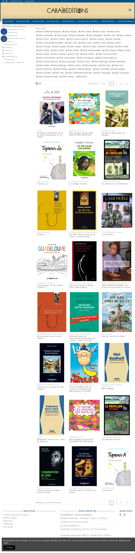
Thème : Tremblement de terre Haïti (78, 73)
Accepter (9, 547)
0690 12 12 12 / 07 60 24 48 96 (75, 522)
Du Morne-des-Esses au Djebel (113, 134)
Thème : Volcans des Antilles (47, 77)
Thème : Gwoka (124, 50)
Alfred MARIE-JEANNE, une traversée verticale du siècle (116, 286)
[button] (38, 21)
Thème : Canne (43, 39)
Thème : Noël (104, 65)
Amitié (8, 47)
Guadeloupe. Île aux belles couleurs (50, 286)
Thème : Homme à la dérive (106, 54)
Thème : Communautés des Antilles (50, 43)
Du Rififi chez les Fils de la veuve (82, 491)
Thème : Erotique (89, 46)
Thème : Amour (99, 31)
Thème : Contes (85, 43)
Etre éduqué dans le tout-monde (49, 337)
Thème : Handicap (58, 54)
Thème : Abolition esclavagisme (49, 31)
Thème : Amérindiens (45, 35)
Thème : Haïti (73, 54)
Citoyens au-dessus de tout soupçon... (50, 388)
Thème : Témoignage (102, 73)
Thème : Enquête (59, 46)
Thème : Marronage (99, 62)
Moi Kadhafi (108, 389)
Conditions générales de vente (16, 515)
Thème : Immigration (85, 58)
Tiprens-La (42, 184)
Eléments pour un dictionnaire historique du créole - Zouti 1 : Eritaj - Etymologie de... (82, 339)
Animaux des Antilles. (14, 62)
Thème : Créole (100, 43)
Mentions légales (10, 518)
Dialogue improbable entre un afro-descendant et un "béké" (50, 135)
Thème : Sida (58, 73)
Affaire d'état (11, 44)
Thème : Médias (43, 65)
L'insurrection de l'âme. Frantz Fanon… (48, 491)
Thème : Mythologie (117, 62)
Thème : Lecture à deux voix (106, 58)
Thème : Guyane (109, 50)
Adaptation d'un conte (14, 29)
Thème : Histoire (87, 54)
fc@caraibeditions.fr (71, 526)
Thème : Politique (61, 69)
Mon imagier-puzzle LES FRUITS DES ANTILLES (81, 134)
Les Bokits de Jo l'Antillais (115, 184)
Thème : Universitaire (120, 73)
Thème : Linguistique (68, 62)
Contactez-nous (16, 1)
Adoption (9, 41)
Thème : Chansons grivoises (77, 39)
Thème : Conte (71, 43)
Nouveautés (29, 1)
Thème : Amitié (85, 31)
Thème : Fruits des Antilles (91, 50)
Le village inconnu (78, 184)
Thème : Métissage (58, 65)
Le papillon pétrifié (111, 439)
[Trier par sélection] (94, 83)
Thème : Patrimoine (44, 69)
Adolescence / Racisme (15, 38)
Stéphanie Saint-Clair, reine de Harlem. (51, 440)
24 (104, 84)
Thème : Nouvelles (90, 65)
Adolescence (11, 32)
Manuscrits (8, 521)
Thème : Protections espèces (80, 69)
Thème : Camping (124, 35)
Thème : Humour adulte (66, 58)
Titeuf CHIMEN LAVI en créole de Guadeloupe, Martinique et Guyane (80, 389)
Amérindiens (11, 56)
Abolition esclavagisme (15, 26)
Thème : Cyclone (114, 43)
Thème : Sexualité (44, 73)
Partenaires (8, 524)
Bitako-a (41, 234)
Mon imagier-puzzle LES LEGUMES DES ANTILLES (81, 440)
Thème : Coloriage (113, 39)
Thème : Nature (74, 65)
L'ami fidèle (107, 234)
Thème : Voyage (66, 77)
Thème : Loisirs (84, 62)
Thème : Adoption (70, 31)
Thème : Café (109, 35)
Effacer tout (81, 77)
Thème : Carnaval (58, 39)
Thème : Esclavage (105, 46)
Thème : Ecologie (43, 46)
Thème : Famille (121, 46)
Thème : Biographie (77, 35)
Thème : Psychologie (101, 69)
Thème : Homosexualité (46, 58)
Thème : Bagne (61, 35)
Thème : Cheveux (97, 39)
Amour (8, 50)
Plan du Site (8, 527)
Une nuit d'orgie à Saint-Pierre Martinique (81, 286)
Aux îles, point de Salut (113, 336)
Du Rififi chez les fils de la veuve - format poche (82, 235)
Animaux (9, 59)
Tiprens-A (107, 490)
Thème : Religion (118, 69)
